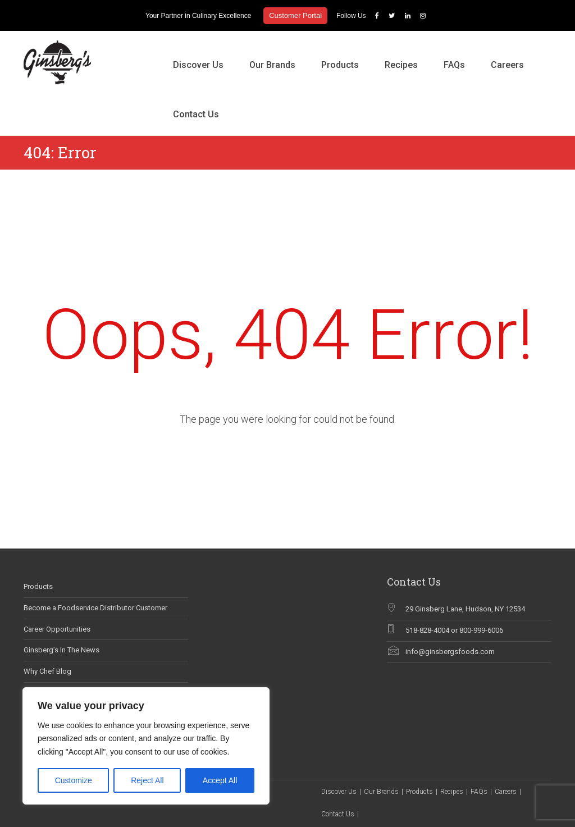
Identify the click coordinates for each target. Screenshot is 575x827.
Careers (507, 65)
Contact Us (196, 114)
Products (340, 65)
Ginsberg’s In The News (61, 650)
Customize (73, 780)
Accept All (220, 780)
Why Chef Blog (47, 671)
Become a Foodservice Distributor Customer (95, 608)
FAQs (454, 65)
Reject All (147, 780)
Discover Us (198, 65)
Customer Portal (295, 15)
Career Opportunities (57, 629)
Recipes (401, 65)
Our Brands (272, 65)
